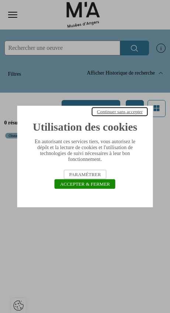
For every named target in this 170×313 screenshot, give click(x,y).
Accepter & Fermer (85, 184)
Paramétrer (85, 174)
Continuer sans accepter (120, 111)
